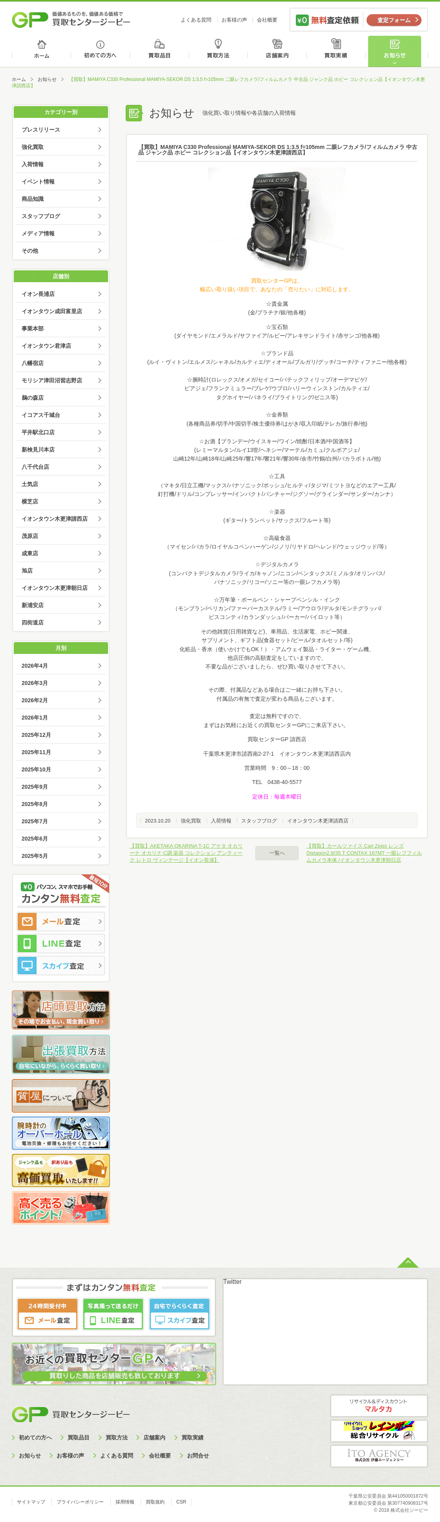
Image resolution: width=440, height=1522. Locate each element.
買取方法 (219, 51)
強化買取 (191, 821)
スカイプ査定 (60, 965)
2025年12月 (36, 735)
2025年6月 (35, 838)
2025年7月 (35, 821)
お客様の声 (234, 20)
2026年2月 (35, 700)
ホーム (41, 51)
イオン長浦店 (38, 294)
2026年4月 (35, 666)
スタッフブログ (259, 821)
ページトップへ (408, 1262)
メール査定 (60, 921)
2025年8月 (35, 804)
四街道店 (33, 622)
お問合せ (198, 1455)
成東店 (30, 553)
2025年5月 (35, 856)
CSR (181, 1502)
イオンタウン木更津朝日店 (55, 588)
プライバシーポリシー (80, 1502)
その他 (30, 251)
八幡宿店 (33, 363)
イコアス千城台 (41, 415)
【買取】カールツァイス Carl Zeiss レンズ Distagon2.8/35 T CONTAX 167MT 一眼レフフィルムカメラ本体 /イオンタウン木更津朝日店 (364, 853)
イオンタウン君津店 (46, 346)
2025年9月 (35, 787)
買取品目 (160, 51)
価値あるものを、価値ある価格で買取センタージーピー (71, 19)
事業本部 (33, 328)
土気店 (30, 484)
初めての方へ (100, 51)
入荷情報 (221, 821)
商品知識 (33, 199)
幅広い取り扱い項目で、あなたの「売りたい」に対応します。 (277, 289)
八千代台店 (35, 467)
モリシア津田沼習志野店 (52, 380)
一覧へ (277, 853)
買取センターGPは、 (277, 280)
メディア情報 (38, 233)
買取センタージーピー (71, 1414)
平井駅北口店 (38, 432)
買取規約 (155, 1502)
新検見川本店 (38, 449)
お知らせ (398, 51)
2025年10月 (36, 769)
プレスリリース (41, 130)
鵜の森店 (33, 398)
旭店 (27, 570)
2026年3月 (35, 683)
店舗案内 (278, 51)
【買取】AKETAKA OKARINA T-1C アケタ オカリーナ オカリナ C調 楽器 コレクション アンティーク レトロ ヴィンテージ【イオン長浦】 (186, 853)
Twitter (232, 1281)
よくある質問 (196, 20)
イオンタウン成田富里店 (52, 311)
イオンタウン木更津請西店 (317, 821)
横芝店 (30, 501)
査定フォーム (394, 20)
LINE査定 (60, 943)
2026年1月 (35, 717)
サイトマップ (31, 1502)
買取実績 (338, 51)
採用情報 (125, 1502)
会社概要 (267, 20)
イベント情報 (38, 181)
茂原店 (30, 536)
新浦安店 (33, 605)
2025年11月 (36, 752)
